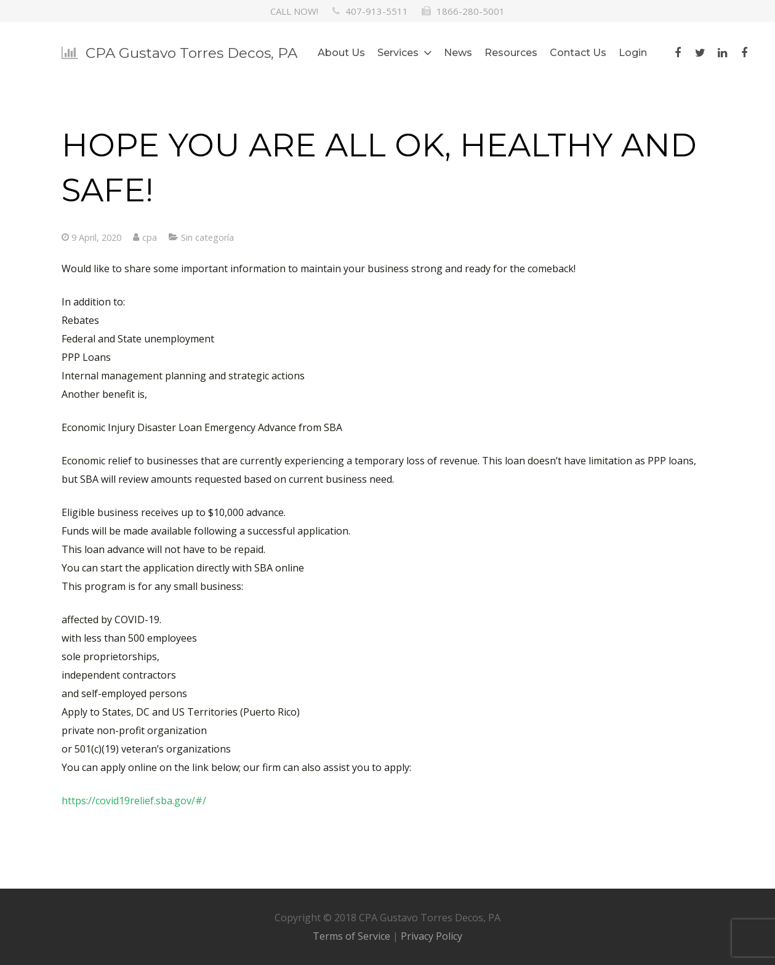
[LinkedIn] (722, 53)
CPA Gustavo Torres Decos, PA (191, 53)
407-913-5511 (376, 11)
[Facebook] (678, 53)
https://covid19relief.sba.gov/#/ (134, 800)
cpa (149, 237)
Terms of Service (351, 936)
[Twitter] (700, 53)
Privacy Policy (431, 936)
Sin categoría (207, 237)
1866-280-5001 (470, 11)
